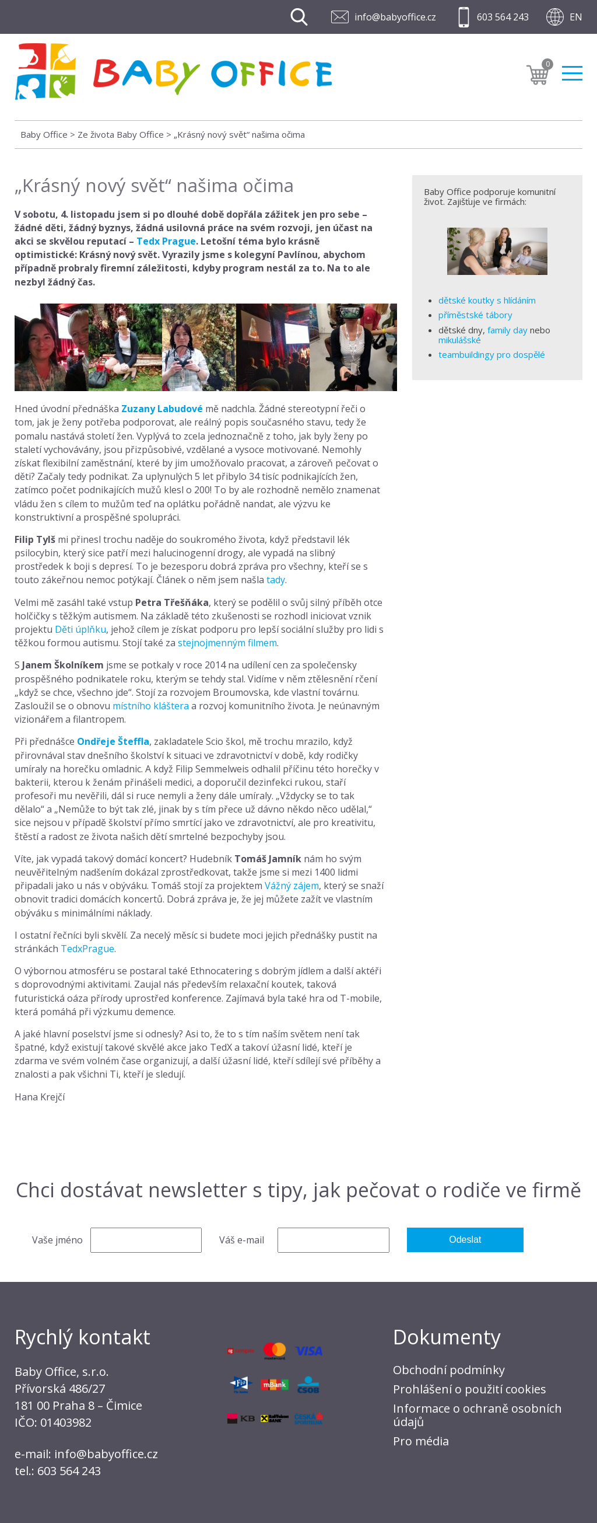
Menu (572, 75)
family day (507, 330)
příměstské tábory (475, 314)
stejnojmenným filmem (227, 642)
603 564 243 (503, 17)
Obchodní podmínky (449, 1370)
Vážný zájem (292, 885)
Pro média (421, 1441)
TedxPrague (87, 948)
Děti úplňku (80, 629)
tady (275, 579)
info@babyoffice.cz (395, 17)
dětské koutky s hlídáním (487, 300)
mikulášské (459, 340)
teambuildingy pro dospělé (491, 354)
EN (576, 17)
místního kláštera (151, 705)
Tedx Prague (166, 241)
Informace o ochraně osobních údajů (477, 1415)
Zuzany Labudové (162, 408)
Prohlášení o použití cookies (469, 1389)
